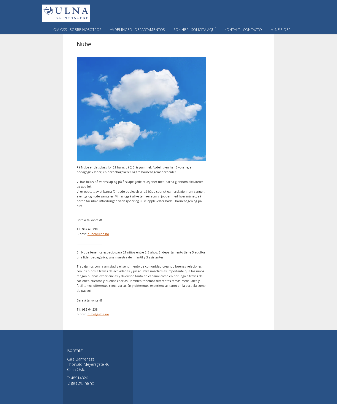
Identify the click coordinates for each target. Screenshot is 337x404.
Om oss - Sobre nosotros (77, 29)
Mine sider (280, 29)
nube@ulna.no (98, 234)
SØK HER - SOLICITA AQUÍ (194, 29)
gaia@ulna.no (82, 383)
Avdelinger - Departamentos (137, 29)
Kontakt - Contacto (243, 29)
